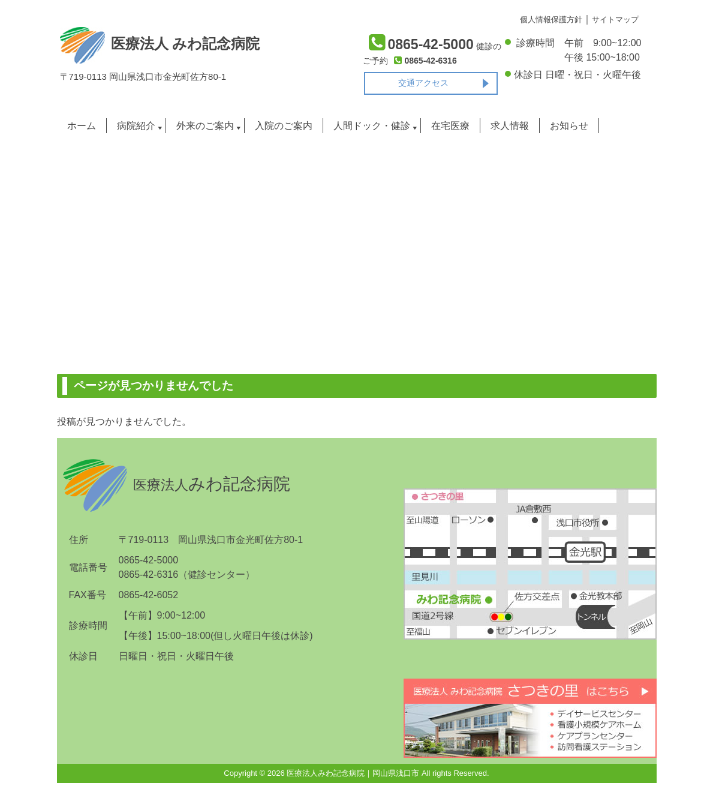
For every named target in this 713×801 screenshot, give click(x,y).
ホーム (81, 126)
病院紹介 (136, 126)
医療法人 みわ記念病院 (160, 44)
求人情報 (510, 126)
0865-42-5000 (149, 560)
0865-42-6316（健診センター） (187, 574)
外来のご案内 (205, 126)
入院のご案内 (283, 126)
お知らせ (569, 126)
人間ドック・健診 (371, 126)
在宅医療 (450, 126)
